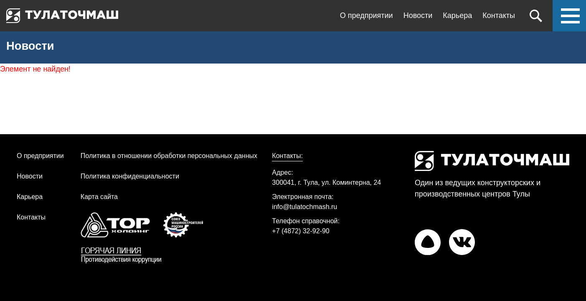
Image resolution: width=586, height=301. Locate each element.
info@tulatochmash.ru (304, 206)
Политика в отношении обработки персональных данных (169, 155)
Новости (418, 15)
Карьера (457, 15)
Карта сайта (99, 196)
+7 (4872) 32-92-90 (300, 231)
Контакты (498, 15)
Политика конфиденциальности (130, 176)
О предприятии (366, 15)
